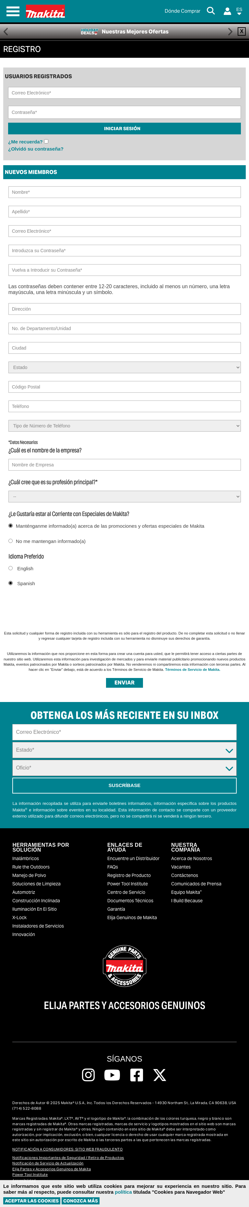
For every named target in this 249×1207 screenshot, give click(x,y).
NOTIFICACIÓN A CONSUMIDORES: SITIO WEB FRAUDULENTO (67, 1149)
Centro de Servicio (126, 892)
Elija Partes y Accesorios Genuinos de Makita (51, 1169)
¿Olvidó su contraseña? (36, 149)
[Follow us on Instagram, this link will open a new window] (88, 1075)
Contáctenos (184, 875)
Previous (6, 31)
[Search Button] (212, 11)
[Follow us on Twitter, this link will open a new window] (159, 1075)
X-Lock (19, 917)
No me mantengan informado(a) (51, 541)
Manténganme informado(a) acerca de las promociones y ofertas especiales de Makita (110, 526)
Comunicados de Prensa (196, 884)
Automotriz (23, 892)
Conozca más (80, 1201)
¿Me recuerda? (25, 141)
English (25, 568)
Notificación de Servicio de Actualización (48, 1163)
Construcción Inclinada (36, 901)
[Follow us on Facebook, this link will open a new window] (136, 1075)
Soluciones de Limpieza (36, 884)
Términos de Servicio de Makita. (192, 669)
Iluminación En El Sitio (34, 909)
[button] (239, 12)
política (123, 1192)
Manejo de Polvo (29, 875)
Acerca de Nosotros (191, 858)
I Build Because (187, 901)
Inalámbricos (25, 858)
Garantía (116, 909)
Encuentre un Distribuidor (133, 858)
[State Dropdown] (124, 750)
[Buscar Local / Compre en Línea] (182, 11)
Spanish (26, 583)
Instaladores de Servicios (38, 926)
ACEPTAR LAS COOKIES (32, 1201)
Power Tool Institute (127, 884)
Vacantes (181, 867)
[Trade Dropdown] (124, 768)
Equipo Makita (186, 892)
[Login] (227, 11)
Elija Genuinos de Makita (132, 917)
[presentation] (52, 608)
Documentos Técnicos (130, 901)
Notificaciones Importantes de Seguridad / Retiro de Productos (68, 1157)
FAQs (112, 867)
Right (230, 31)
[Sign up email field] (124, 732)
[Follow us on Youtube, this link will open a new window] (112, 1075)
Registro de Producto (129, 875)
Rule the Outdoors (31, 867)
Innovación (23, 934)
